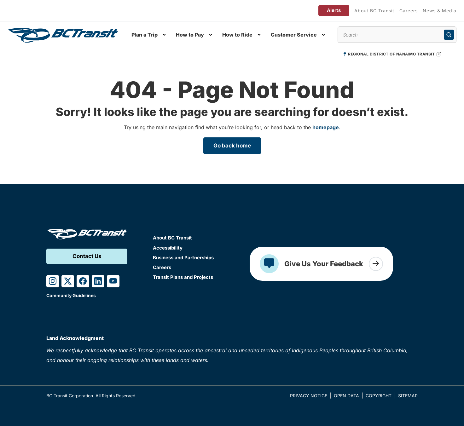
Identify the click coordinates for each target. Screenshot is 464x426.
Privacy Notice (308, 395)
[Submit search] (449, 35)
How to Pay (190, 35)
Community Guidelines (71, 295)
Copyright (379, 395)
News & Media (439, 10)
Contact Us (87, 256)
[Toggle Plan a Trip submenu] (164, 35)
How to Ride (237, 35)
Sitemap (408, 395)
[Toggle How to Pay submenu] (210, 35)
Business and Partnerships (183, 258)
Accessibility (168, 248)
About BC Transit (374, 10)
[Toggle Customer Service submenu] (323, 35)
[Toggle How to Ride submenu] (259, 35)
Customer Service (294, 35)
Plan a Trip (144, 35)
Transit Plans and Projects (183, 277)
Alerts (334, 10)
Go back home (232, 145)
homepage (325, 127)
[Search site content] (397, 34)
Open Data (346, 395)
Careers (408, 10)
